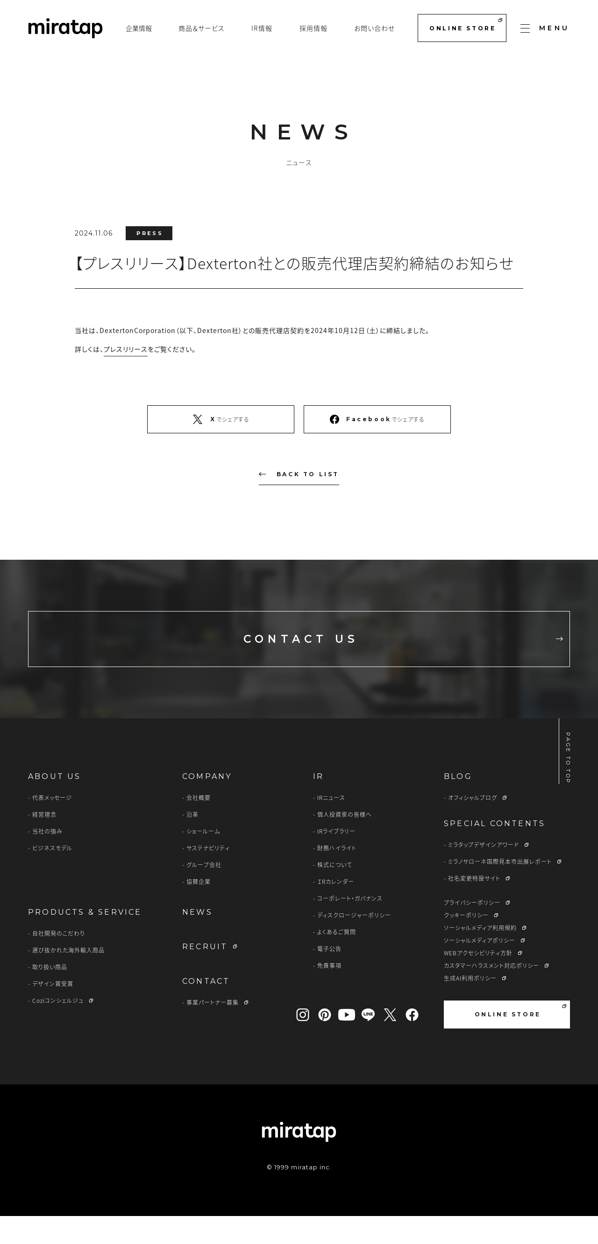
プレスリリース (126, 349)
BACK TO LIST (299, 474)
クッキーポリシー (466, 943)
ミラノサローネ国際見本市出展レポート (500, 889)
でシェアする (220, 419)
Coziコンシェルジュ (58, 1028)
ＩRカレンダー (335, 909)
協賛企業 (198, 909)
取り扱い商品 (49, 995)
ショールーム (203, 859)
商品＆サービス (201, 28)
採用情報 (313, 28)
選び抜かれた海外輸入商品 (68, 978)
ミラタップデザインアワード (483, 873)
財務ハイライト (336, 876)
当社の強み (47, 859)
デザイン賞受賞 (52, 1012)
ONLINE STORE (465, 25)
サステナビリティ (208, 876)
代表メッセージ (52, 825)
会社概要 (198, 825)
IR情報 (261, 28)
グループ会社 (203, 893)
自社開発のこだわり (58, 961)
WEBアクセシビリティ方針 (478, 981)
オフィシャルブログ (472, 825)
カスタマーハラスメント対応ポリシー (491, 993)
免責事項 (329, 993)
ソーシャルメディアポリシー (479, 968)
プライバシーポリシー (472, 930)
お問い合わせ (374, 28)
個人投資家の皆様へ (344, 842)
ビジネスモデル (52, 876)
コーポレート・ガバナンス (350, 926)
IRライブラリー (336, 859)
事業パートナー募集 (212, 1030)
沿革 (192, 842)
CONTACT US (377, 653)
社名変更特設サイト (474, 906)
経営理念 (44, 842)
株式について (334, 893)
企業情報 (139, 28)
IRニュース (331, 825)
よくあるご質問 (336, 960)
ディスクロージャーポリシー (354, 943)
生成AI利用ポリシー (470, 1006)
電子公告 (329, 977)
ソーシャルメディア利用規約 (480, 956)
